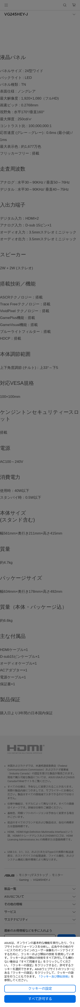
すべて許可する (40, 999)
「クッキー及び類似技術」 (54, 976)
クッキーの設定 (40, 989)
